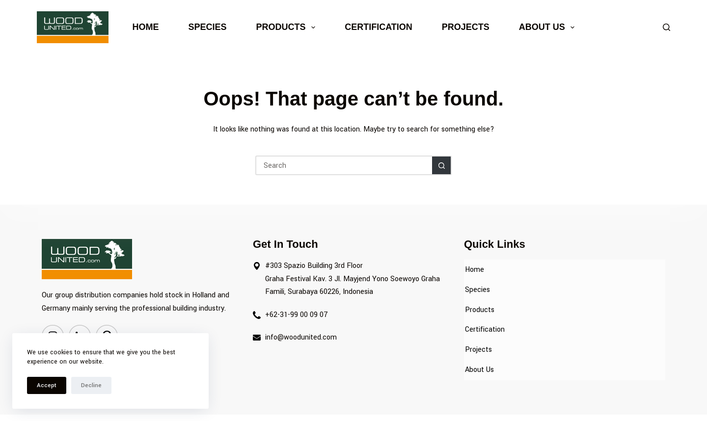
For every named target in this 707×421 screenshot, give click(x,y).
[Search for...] (343, 165)
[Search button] (442, 165)
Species (208, 27)
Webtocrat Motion (424, 404)
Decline (91, 385)
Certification (378, 27)
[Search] (666, 27)
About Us (549, 27)
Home (146, 27)
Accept (46, 385)
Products (288, 27)
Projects (465, 27)
